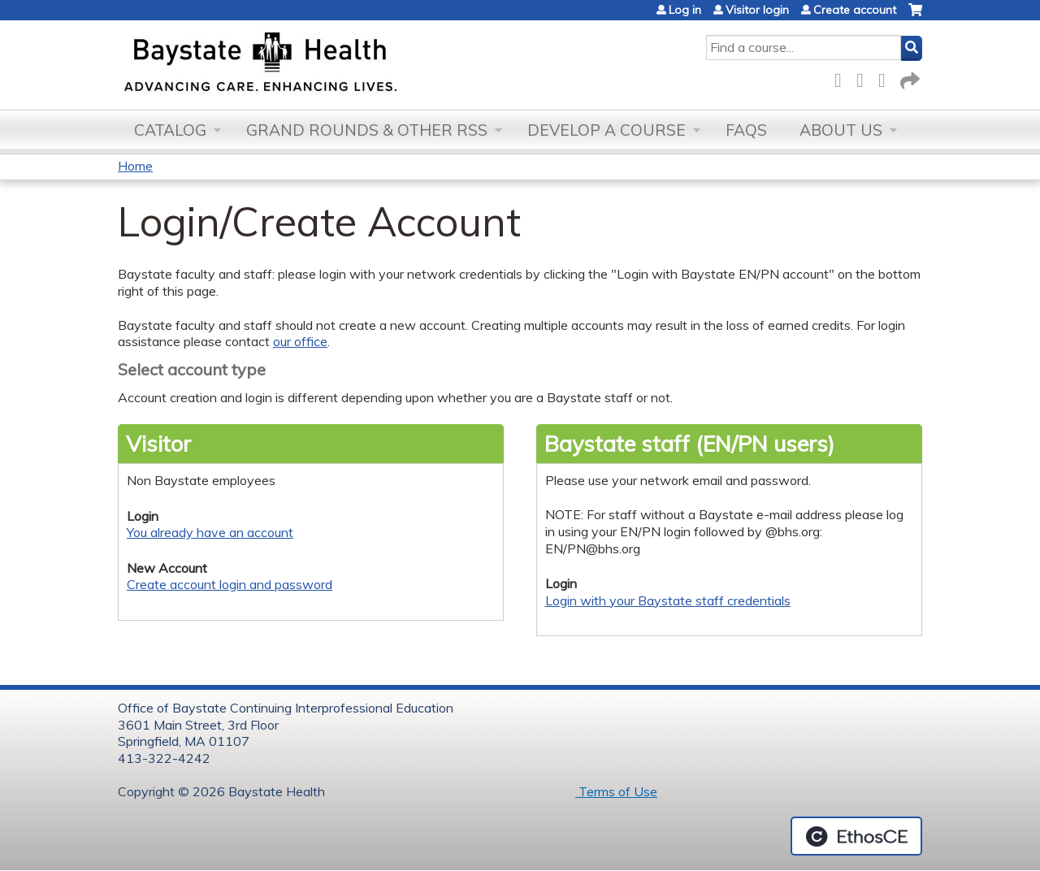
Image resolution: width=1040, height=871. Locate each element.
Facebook (842, 77)
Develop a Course (606, 130)
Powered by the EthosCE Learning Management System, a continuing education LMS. (856, 836)
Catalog (170, 130)
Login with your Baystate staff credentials (668, 600)
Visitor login (757, 9)
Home (135, 166)
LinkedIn (886, 77)
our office (300, 341)
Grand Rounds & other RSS (367, 130)
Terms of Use (616, 791)
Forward (908, 77)
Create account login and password (229, 584)
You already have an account (210, 532)
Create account (854, 9)
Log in (685, 9)
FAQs (746, 130)
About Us (841, 130)
